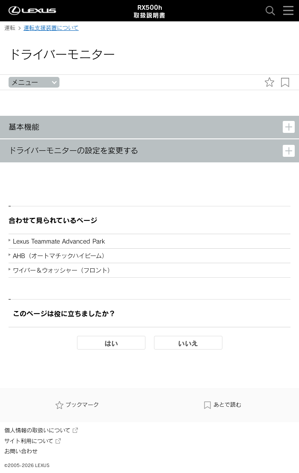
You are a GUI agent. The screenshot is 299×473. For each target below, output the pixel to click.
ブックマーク (77, 405)
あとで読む (222, 405)
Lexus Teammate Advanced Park (59, 241)
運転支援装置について (51, 27)
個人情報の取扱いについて (41, 430)
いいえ (188, 343)
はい (111, 343)
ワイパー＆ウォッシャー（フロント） (63, 270)
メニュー (24, 82)
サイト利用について (32, 441)
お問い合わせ (21, 451)
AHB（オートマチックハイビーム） (60, 255)
